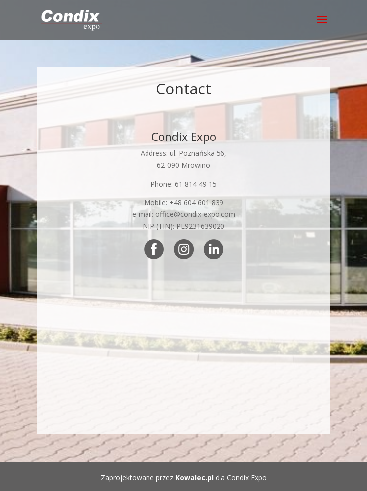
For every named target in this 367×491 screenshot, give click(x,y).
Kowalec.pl (194, 477)
